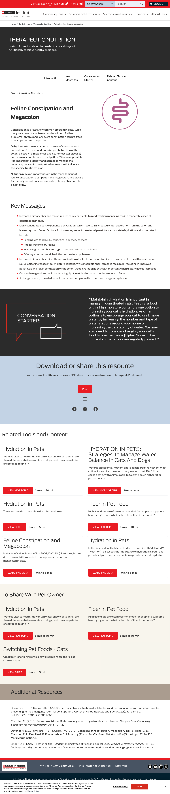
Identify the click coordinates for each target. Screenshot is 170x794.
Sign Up (61, 3)
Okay (139, 786)
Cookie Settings (120, 786)
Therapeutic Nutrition (42, 24)
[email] (85, 398)
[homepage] (16, 13)
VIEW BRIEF (15, 527)
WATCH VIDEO (18, 572)
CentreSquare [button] (55, 14)
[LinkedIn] (85, 408)
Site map (121, 766)
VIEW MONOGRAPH (105, 490)
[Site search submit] (142, 4)
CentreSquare (24, 24)
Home (13, 24)
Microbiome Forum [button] (118, 14)
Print (85, 389)
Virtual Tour (41, 4)
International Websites (95, 766)
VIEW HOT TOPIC (18, 490)
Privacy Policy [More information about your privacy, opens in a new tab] (32, 791)
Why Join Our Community (57, 766)
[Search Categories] (100, 4)
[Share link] (74, 409)
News (77, 3)
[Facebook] (96, 408)
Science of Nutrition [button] (85, 14)
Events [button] (142, 14)
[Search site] (127, 4)
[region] (85, 787)
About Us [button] (159, 14)
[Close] (166, 786)
